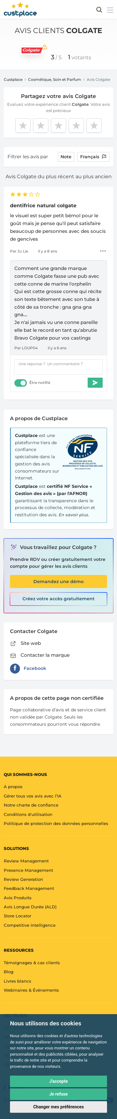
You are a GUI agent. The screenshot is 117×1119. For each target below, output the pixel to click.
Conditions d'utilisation (28, 814)
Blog (8, 971)
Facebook (28, 669)
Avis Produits (18, 897)
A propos (13, 786)
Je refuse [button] (58, 1094)
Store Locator (17, 915)
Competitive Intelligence (30, 925)
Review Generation (23, 879)
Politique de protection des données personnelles (56, 823)
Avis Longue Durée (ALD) (30, 906)
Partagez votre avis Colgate (58, 96)
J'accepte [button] (58, 1081)
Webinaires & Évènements (31, 990)
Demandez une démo (58, 581)
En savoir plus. (74, 514)
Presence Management (28, 870)
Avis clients (58, 30)
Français (93, 157)
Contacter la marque (40, 655)
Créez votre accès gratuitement (58, 598)
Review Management (26, 860)
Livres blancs (17, 981)
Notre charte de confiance (31, 804)
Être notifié (39, 382)
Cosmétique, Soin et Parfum (54, 79)
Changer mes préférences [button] (58, 1106)
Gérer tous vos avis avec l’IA (32, 795)
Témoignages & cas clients (32, 962)
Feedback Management (29, 888)
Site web (25, 643)
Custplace (13, 79)
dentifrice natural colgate (43, 206)
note (66, 157)
